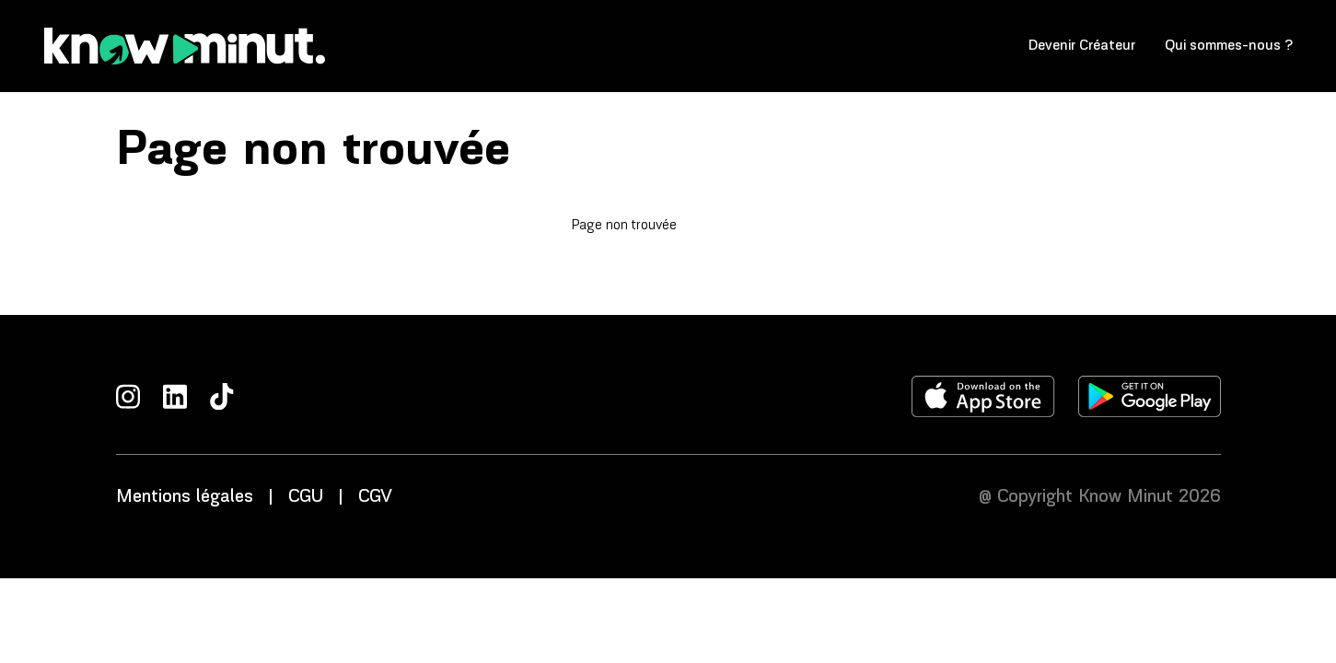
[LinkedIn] (175, 396)
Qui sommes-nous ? (1229, 45)
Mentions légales (184, 497)
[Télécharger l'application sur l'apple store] (983, 396)
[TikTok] (222, 396)
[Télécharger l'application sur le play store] (1149, 396)
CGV (375, 497)
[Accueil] (185, 46)
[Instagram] (128, 396)
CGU (305, 497)
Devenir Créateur (1081, 45)
